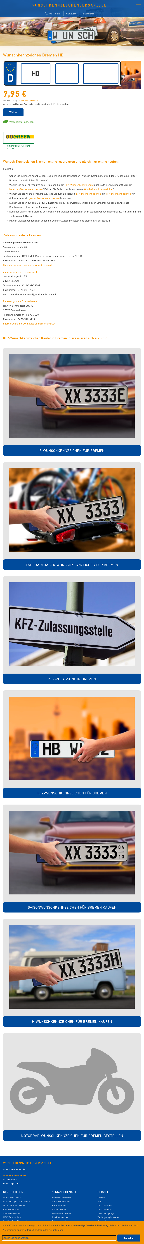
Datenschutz (103, 1221)
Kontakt (101, 1197)
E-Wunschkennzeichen (88, 193)
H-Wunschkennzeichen (118, 193)
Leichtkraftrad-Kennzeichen (16, 1221)
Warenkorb (53, 13)
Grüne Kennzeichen (61, 1221)
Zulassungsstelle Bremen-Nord (20, 272)
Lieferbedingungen (106, 1213)
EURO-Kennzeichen (61, 1201)
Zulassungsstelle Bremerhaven (20, 301)
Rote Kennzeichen (60, 1217)
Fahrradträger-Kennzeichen (16, 1201)
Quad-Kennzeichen (12, 1213)
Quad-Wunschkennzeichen (98, 189)
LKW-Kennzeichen (12, 1217)
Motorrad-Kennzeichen (14, 1205)
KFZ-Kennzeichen (11, 1209)
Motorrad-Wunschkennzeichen (26, 189)
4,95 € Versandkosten (28, 100)
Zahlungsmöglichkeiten (108, 1217)
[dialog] (72, 1232)
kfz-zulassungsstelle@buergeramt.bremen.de (28, 265)
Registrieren (88, 13)
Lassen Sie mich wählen (15, 1237)
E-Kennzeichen (59, 1209)
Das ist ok (128, 1238)
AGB (99, 1201)
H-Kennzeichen (59, 1205)
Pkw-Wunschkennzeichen (79, 184)
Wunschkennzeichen (61, 1197)
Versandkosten (104, 1205)
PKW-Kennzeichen (12, 1197)
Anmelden (71, 13)
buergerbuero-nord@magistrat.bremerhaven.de (29, 323)
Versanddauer (104, 1209)
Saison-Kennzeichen (61, 1213)
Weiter (13, 112)
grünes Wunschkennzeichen (44, 198)
